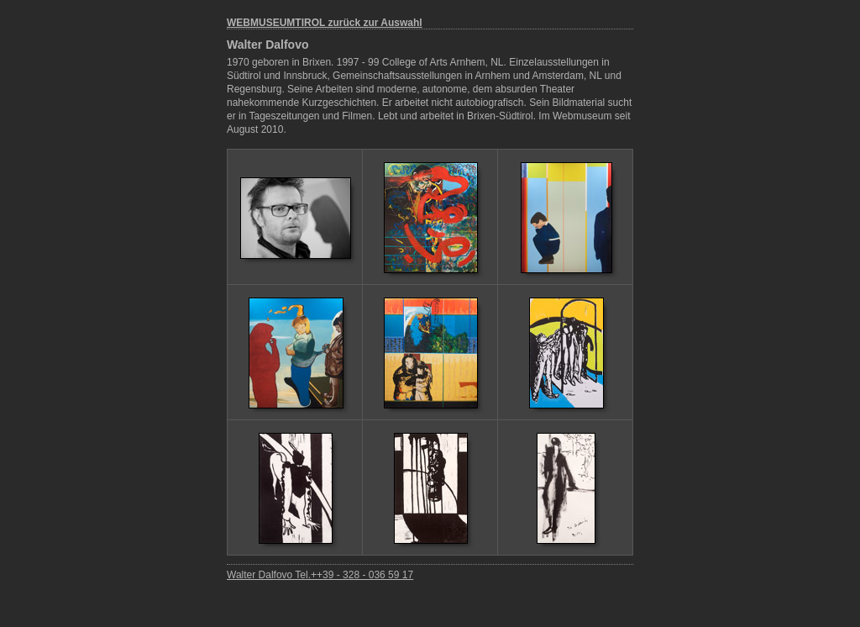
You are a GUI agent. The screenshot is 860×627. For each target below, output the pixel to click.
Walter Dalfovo (268, 44)
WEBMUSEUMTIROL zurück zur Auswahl (324, 23)
